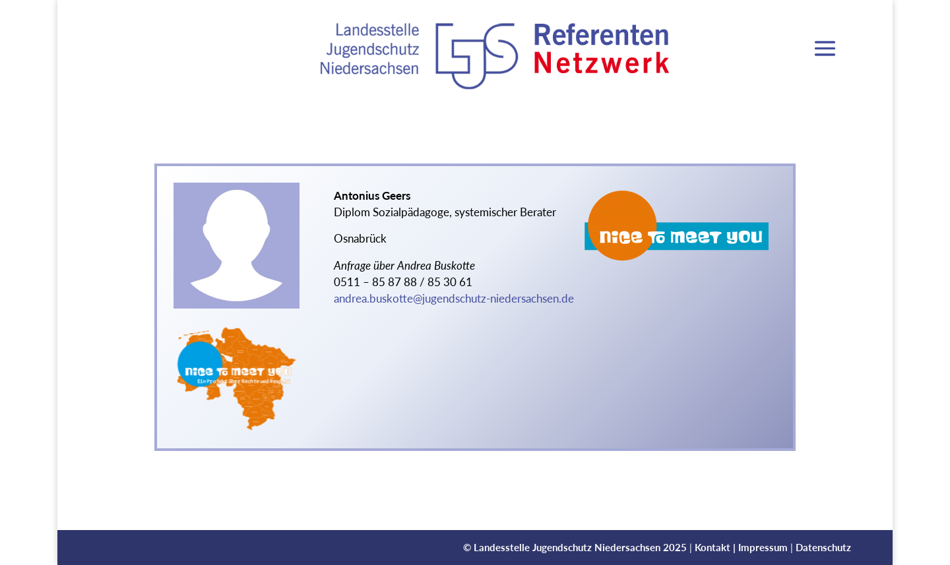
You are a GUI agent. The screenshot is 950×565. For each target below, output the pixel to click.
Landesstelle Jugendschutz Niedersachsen (567, 547)
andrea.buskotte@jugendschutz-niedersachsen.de (454, 298)
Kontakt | (716, 547)
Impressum (763, 547)
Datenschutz (823, 547)
